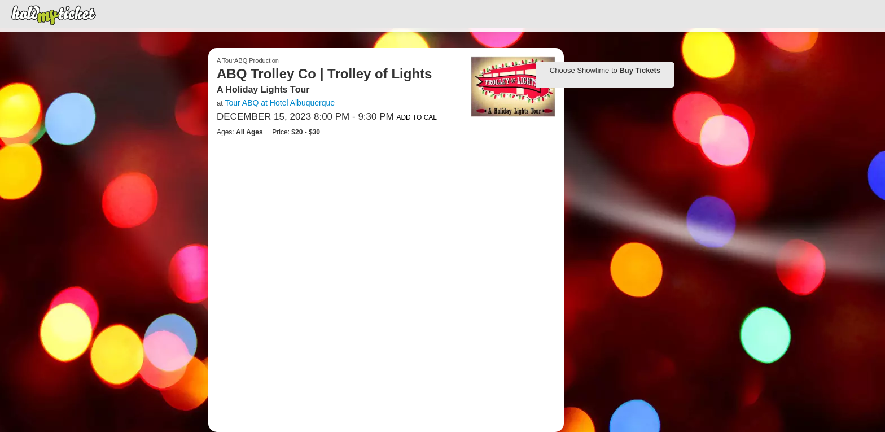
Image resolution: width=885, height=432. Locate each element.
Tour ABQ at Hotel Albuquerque (280, 102)
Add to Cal (416, 117)
